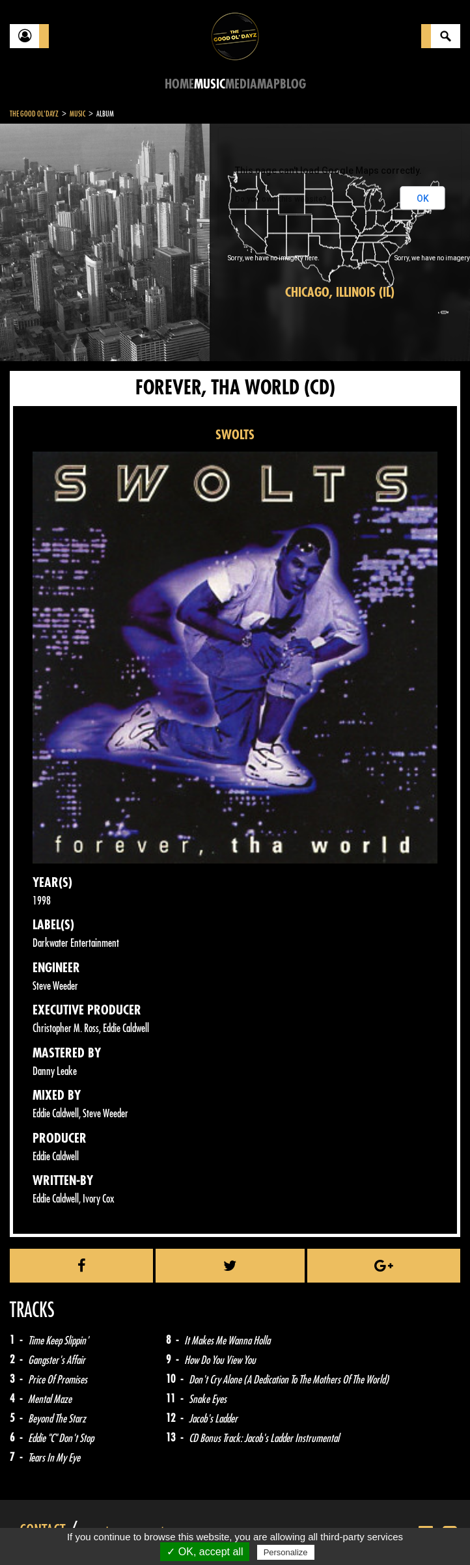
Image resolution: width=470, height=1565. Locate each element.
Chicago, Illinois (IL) (339, 292)
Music (209, 84)
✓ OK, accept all (205, 1551)
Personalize (286, 1552)
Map (268, 84)
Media (241, 84)
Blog (293, 84)
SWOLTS (235, 435)
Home (179, 84)
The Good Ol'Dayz (34, 114)
